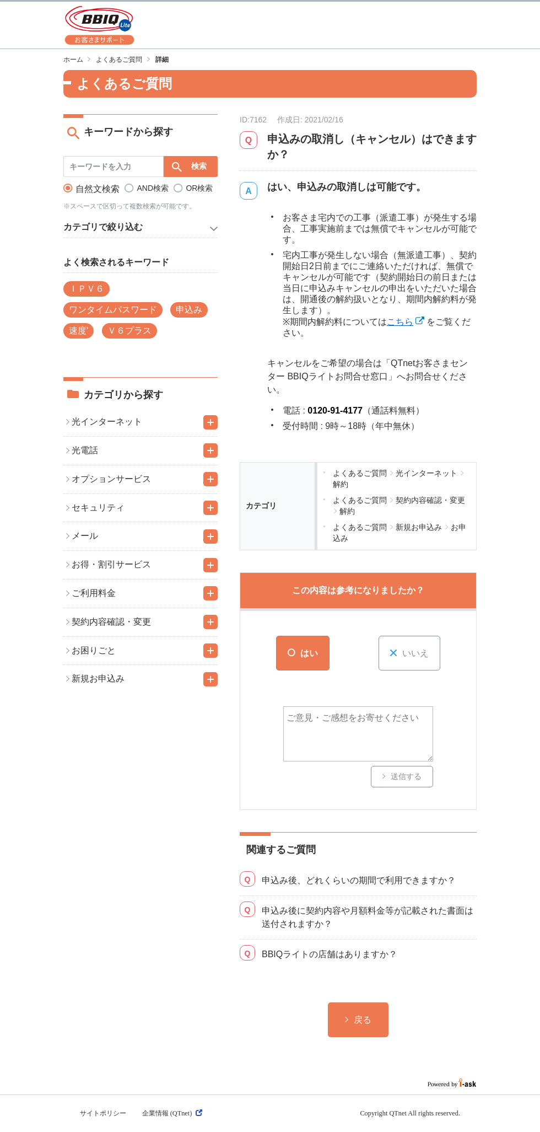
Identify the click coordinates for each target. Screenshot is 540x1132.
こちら (400, 321)
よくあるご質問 (119, 59)
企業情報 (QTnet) (172, 1113)
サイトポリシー (103, 1113)
